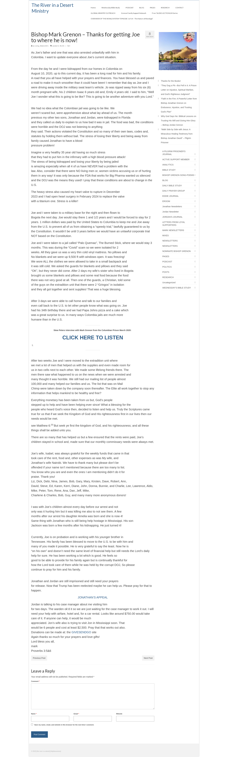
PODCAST (167, 261)
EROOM (166, 201)
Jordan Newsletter (170, 212)
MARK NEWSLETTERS (173, 230)
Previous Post (39, 658)
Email (76, 714)
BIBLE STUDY (169, 170)
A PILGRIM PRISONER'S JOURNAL (174, 152)
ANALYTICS (168, 165)
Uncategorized (169, 282)
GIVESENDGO (81, 632)
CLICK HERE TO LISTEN (92, 338)
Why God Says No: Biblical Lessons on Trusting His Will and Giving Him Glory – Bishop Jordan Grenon (178, 120)
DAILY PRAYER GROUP (173, 191)
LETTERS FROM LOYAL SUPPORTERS (173, 223)
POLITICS (167, 267)
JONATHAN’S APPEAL (93, 597)
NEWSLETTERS (170, 241)
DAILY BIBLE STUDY (172, 185)
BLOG (62, 46)
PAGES (165, 256)
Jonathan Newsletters (172, 206)
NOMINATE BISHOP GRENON (176, 251)
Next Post (148, 658)
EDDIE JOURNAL (170, 196)
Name (33, 714)
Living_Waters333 (41, 46)
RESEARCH (168, 277)
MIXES (165, 235)
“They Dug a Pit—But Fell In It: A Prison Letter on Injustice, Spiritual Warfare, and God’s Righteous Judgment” (179, 89)
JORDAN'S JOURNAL (172, 217)
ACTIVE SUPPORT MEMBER (176, 159)
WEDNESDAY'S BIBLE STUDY (176, 288)
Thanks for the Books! (171, 81)
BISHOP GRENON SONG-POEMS (178, 175)
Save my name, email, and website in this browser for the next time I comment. (64, 725)
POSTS (165, 272)
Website (119, 714)
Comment (35, 681)
